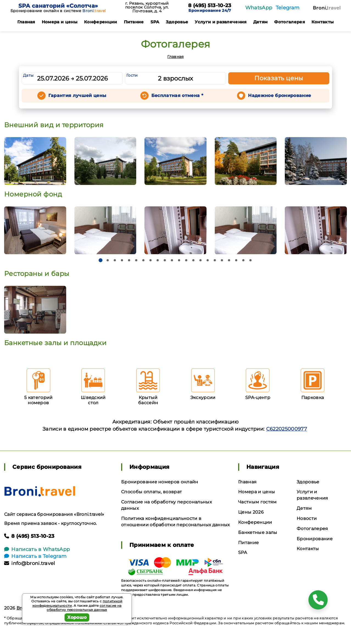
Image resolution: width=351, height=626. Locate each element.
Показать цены (278, 78)
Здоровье (177, 21)
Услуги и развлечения (220, 21)
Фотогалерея (289, 21)
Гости (132, 75)
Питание (134, 21)
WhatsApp (258, 8)
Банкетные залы (257, 532)
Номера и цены (59, 21)
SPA (155, 21)
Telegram (288, 8)
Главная (26, 21)
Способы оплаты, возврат (151, 491)
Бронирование (315, 538)
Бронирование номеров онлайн (159, 481)
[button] (100, 260)
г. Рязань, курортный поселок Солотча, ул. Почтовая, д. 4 (147, 7)
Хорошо (77, 617)
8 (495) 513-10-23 (209, 6)
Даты (28, 75)
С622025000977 (286, 429)
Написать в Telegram (35, 556)
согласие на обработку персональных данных (84, 607)
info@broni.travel (29, 563)
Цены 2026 (251, 512)
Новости (307, 518)
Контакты (322, 21)
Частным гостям (257, 502)
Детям (260, 21)
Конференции (100, 21)
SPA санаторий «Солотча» (58, 6)
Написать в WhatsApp (37, 549)
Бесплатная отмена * (177, 95)
